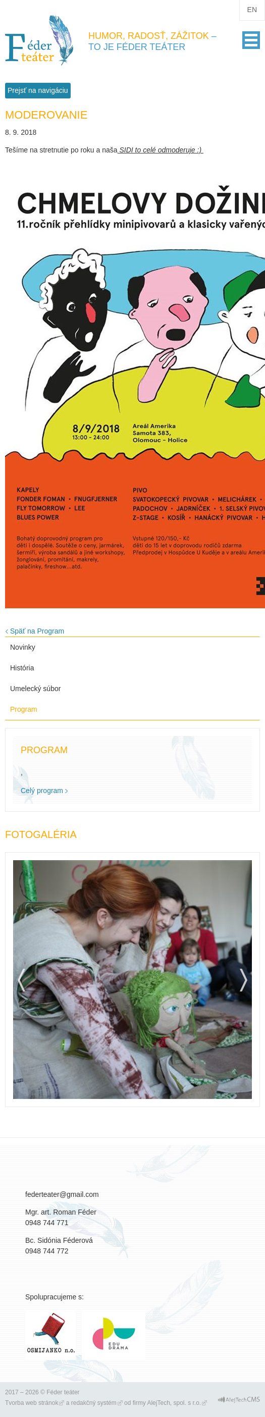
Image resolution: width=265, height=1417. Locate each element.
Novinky (22, 647)
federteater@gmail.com (62, 1194)
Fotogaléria (41, 834)
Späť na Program (37, 631)
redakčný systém (94, 1402)
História (22, 668)
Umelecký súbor (35, 689)
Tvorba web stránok (31, 1402)
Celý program (42, 790)
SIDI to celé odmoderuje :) (160, 150)
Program (23, 709)
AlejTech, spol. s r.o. (174, 1402)
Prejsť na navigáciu (38, 90)
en (252, 10)
